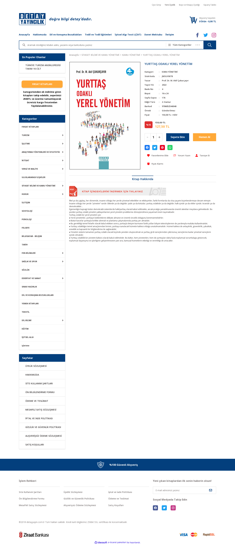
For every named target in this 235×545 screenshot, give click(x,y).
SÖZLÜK (25, 270)
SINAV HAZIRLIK (29, 286)
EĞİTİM (25, 328)
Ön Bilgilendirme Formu (32, 498)
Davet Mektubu (153, 34)
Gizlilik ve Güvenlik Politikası (79, 498)
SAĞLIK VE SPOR (29, 261)
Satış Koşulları (116, 505)
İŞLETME (26, 143)
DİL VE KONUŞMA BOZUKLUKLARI (38, 295)
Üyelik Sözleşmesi (73, 492)
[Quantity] (153, 137)
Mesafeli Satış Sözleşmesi (33, 505)
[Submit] (210, 490)
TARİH (25, 244)
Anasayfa (24, 34)
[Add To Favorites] (158, 155)
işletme (25, 345)
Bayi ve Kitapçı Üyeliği (189, 4)
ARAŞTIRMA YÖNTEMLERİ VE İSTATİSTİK (41, 152)
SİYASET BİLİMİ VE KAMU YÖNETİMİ (38, 185)
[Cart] (193, 20)
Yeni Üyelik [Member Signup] (170, 4)
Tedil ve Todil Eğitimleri (98, 34)
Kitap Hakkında (142, 179)
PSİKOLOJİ (27, 219)
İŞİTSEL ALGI (28, 337)
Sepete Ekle (177, 137)
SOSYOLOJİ (27, 211)
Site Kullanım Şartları (31, 492)
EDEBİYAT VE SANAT (31, 278)
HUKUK (25, 194)
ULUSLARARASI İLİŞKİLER (33, 177)
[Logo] (55, 19)
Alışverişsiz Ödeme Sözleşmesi (80, 505)
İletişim (169, 34)
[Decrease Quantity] (147, 137)
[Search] (98, 45)
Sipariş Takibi (209, 4)
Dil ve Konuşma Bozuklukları (66, 34)
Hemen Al (204, 137)
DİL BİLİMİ (26, 320)
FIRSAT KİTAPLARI (42, 84)
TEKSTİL (25, 312)
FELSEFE (25, 227)
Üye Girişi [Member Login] (156, 4)
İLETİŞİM (26, 202)
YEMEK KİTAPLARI (30, 303)
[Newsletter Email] (184, 490)
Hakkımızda (39, 34)
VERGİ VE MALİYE (30, 169)
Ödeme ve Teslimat (119, 498)
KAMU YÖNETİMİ (170, 71)
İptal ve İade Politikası (120, 492)
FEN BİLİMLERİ (29, 253)
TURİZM (25, 135)
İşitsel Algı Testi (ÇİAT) (128, 34)
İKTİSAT (25, 160)
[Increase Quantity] (159, 137)
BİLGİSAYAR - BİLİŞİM (32, 236)
